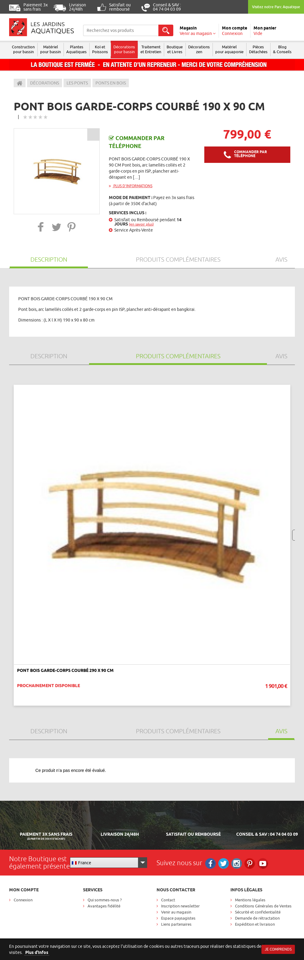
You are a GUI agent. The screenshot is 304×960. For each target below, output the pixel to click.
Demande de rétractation (257, 918)
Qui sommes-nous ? (105, 900)
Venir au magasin (176, 912)
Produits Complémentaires (178, 259)
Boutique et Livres (175, 49)
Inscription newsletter (180, 906)
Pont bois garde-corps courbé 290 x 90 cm (65, 670)
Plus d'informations (130, 186)
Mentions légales (250, 900)
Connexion (23, 900)
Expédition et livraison (255, 924)
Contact (168, 900)
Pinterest (249, 863)
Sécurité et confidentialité (258, 912)
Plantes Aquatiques (76, 49)
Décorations (44, 83)
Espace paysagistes (178, 918)
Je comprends (278, 949)
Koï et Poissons (100, 49)
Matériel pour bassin (50, 49)
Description (48, 259)
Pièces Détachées (258, 49)
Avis (281, 259)
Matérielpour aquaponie (229, 49)
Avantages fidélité (104, 906)
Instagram (236, 863)
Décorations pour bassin (124, 49)
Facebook (210, 863)
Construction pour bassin (23, 49)
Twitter (223, 863)
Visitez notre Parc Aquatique (276, 7)
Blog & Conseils (282, 49)
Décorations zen (199, 49)
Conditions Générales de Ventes (263, 906)
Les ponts (77, 83)
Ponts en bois (110, 83)
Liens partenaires (176, 924)
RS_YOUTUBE (262, 863)
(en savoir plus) (141, 224)
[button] (41, 227)
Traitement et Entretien (150, 49)
